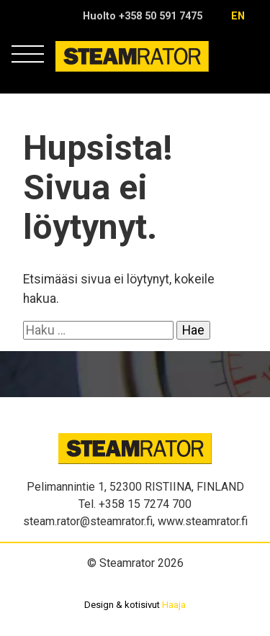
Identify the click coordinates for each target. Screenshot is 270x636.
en (238, 16)
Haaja (174, 604)
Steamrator (83, 71)
